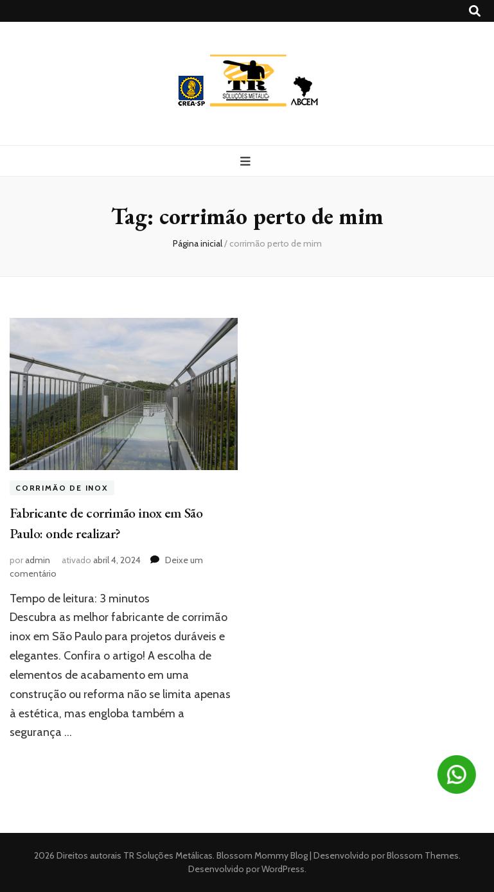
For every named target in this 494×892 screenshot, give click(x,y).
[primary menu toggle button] (247, 161)
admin (37, 560)
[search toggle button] (475, 11)
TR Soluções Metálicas (168, 855)
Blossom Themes (422, 855)
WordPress (282, 869)
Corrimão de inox (62, 488)
